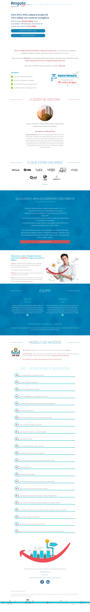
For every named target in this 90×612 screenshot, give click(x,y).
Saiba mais (45, 184)
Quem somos (35, 4)
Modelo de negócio (48, 4)
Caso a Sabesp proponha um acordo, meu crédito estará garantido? (36, 418)
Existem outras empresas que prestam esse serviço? (32, 524)
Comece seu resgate (28, 35)
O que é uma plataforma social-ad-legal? (29, 389)
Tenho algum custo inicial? (26, 439)
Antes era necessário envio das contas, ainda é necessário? (34, 488)
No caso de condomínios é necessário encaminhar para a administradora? (37, 481)
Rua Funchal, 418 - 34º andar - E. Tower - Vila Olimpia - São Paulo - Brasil (45, 578)
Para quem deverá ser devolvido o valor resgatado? (32, 453)
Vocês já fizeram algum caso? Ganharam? (30, 517)
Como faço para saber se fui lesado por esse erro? (32, 375)
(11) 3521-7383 (45, 575)
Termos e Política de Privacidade (18, 591)
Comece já (29, 4)
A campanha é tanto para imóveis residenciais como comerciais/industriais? (37, 403)
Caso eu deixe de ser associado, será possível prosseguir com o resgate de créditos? (40, 503)
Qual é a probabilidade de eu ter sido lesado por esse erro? (34, 396)
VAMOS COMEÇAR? (45, 242)
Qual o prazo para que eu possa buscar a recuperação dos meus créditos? (37, 460)
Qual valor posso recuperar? (26, 410)
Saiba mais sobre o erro (28, 31)
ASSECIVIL (27, 58)
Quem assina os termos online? (27, 474)
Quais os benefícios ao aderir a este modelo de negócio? (33, 432)
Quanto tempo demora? (25, 467)
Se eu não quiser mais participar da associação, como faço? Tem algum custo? (38, 496)
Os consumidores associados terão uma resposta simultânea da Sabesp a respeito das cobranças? (43, 510)
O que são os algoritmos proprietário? (29, 382)
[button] (45, 27)
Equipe (41, 4)
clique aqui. (62, 66)
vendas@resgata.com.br (45, 572)
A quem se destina (58, 4)
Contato (71, 4)
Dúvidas (66, 4)
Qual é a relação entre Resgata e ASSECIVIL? (31, 425)
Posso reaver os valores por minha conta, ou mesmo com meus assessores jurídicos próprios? (42, 531)
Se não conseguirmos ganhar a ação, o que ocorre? (32, 446)
